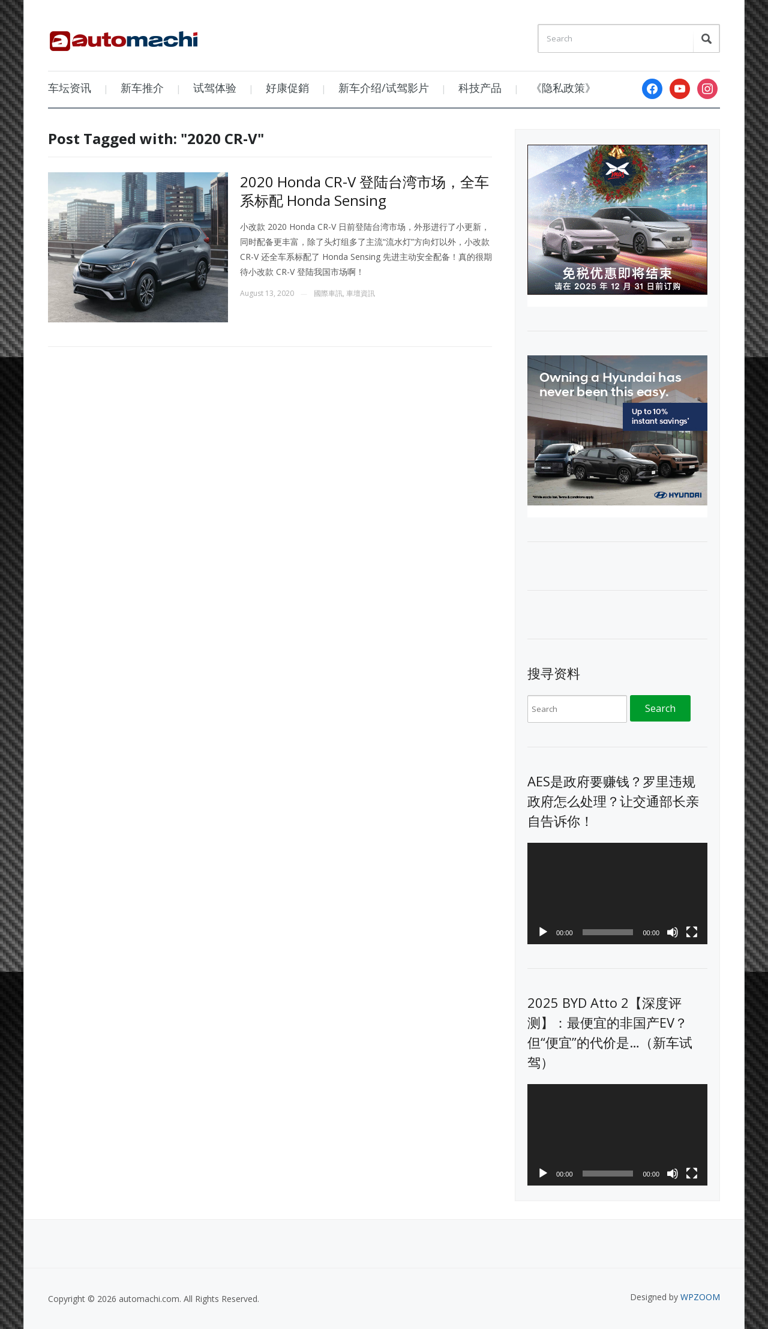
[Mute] (673, 932)
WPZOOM (700, 1297)
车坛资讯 (69, 87)
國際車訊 (328, 293)
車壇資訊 (360, 293)
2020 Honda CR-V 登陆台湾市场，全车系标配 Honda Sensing (364, 191)
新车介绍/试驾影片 (383, 87)
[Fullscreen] (692, 932)
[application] (617, 893)
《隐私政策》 (563, 87)
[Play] (543, 932)
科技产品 (480, 87)
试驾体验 (214, 87)
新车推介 (142, 87)
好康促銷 (287, 87)
